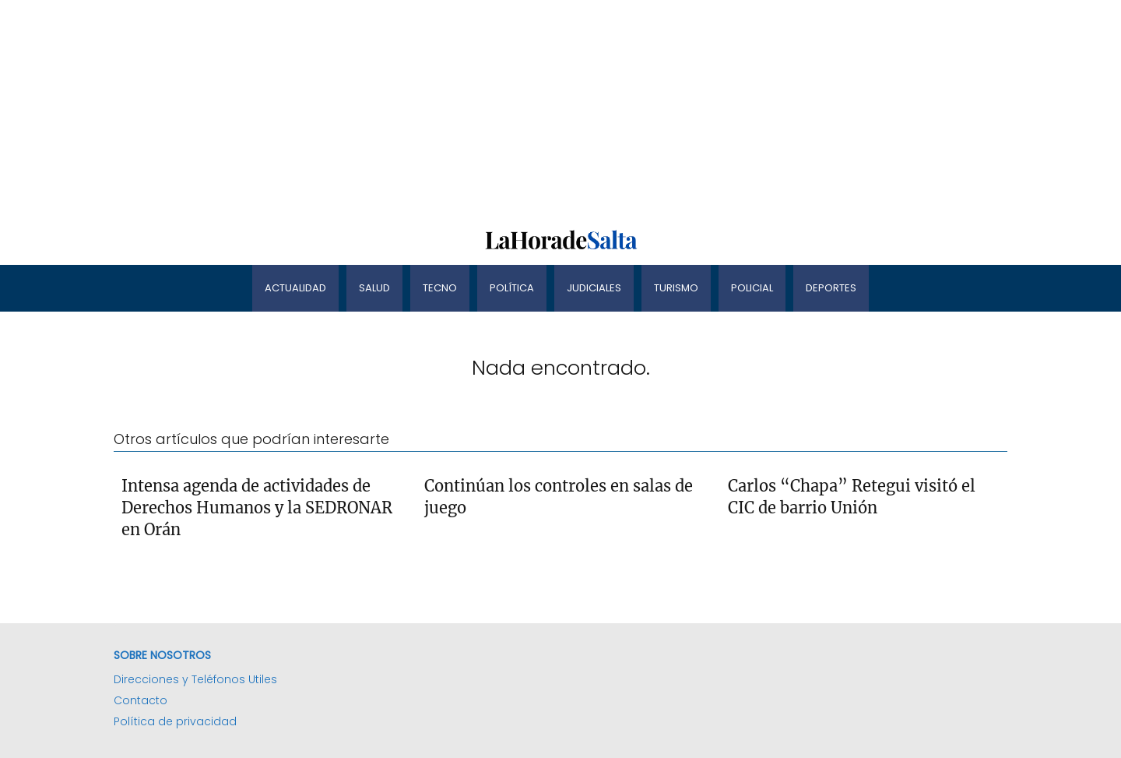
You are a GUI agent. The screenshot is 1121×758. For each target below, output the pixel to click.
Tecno (440, 287)
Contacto (140, 700)
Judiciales (594, 287)
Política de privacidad (175, 721)
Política (512, 287)
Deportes (831, 287)
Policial (752, 287)
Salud (374, 287)
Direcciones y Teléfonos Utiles (195, 679)
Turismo (676, 287)
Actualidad (295, 287)
